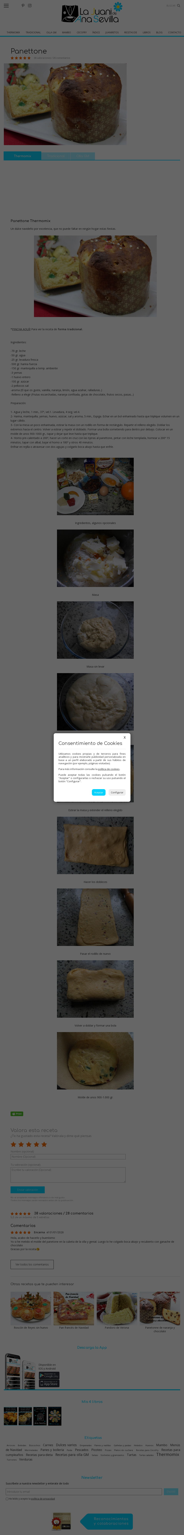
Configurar (117, 792)
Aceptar (98, 792)
